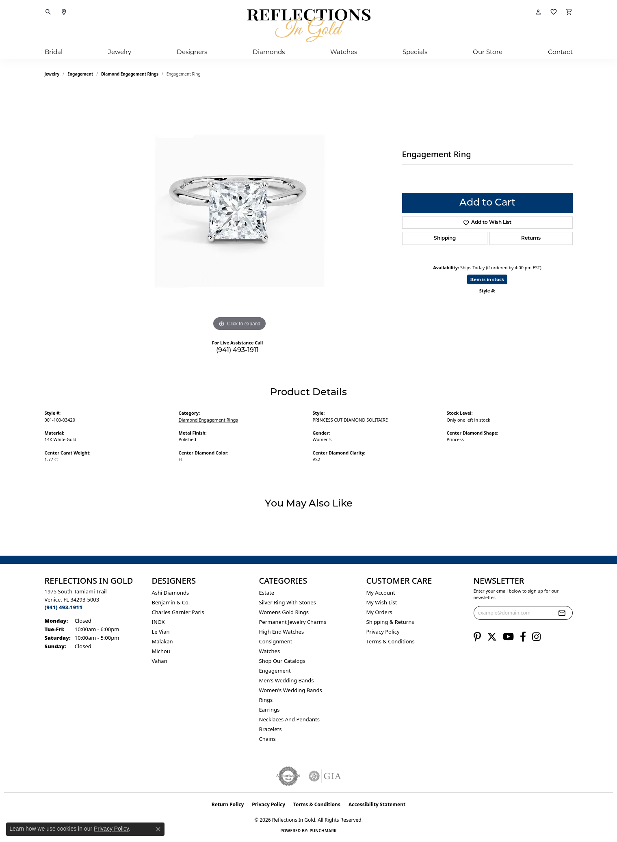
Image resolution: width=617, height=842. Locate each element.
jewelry (52, 74)
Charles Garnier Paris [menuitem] (178, 612)
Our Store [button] (487, 52)
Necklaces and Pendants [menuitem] (289, 719)
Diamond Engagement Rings (129, 74)
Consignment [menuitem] (275, 641)
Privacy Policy (383, 631)
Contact (560, 52)
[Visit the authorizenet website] (288, 776)
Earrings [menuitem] (269, 709)
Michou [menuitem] (161, 651)
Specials (415, 52)
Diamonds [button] (269, 52)
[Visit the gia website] (325, 776)
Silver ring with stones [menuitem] (287, 602)
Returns (531, 238)
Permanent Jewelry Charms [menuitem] (293, 622)
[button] (48, 12)
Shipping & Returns (390, 622)
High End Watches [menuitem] (281, 631)
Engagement (80, 74)
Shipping (445, 238)
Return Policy (228, 804)
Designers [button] (192, 52)
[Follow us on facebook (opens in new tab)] (523, 637)
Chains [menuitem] (267, 738)
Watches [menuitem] (269, 651)
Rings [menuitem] (266, 699)
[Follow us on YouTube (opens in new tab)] (508, 637)
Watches (343, 52)
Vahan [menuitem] (159, 661)
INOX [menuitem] (158, 622)
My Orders (379, 612)
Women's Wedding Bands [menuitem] (290, 690)
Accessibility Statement (377, 804)
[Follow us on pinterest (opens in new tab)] (477, 637)
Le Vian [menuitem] (161, 631)
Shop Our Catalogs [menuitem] (282, 661)
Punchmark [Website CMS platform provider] (323, 830)
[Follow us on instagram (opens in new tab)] (536, 637)
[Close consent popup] (158, 829)
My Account (380, 592)
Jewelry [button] (119, 52)
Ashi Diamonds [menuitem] (170, 592)
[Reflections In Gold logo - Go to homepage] (309, 25)
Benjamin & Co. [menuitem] (171, 602)
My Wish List (381, 602)
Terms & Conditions (390, 641)
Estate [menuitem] (266, 592)
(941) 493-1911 (237, 350)
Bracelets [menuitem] (270, 729)
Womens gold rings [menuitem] (284, 612)
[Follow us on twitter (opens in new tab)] (492, 637)
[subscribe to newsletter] (561, 612)
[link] (63, 12)
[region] (240, 211)
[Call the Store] (63, 607)
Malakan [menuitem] (162, 641)
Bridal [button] (54, 52)
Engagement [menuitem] (275, 670)
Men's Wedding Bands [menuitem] (286, 680)
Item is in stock (487, 279)
